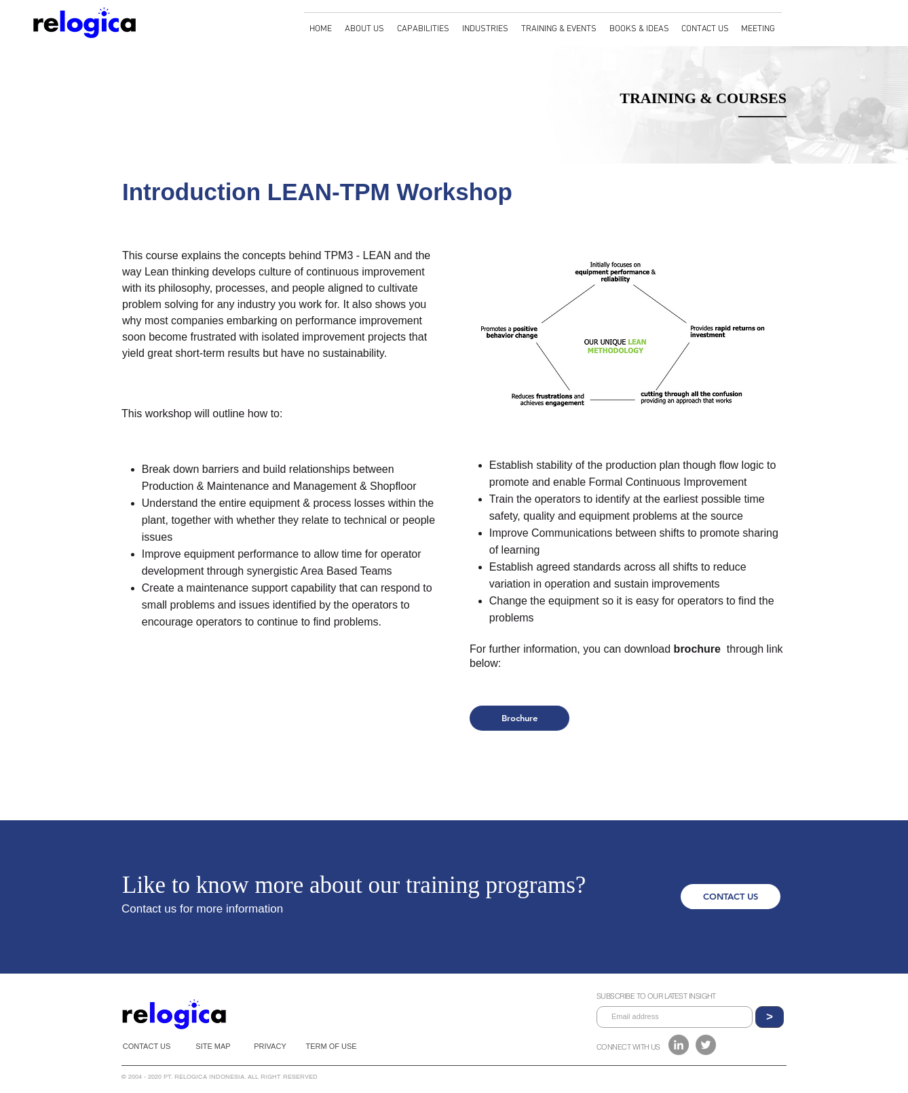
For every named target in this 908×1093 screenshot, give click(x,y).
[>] (769, 1017)
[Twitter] (706, 1045)
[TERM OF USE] (331, 1046)
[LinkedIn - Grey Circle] (678, 1045)
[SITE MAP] (213, 1046)
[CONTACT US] (730, 896)
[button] (365, 23)
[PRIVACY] (270, 1046)
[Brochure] (519, 718)
